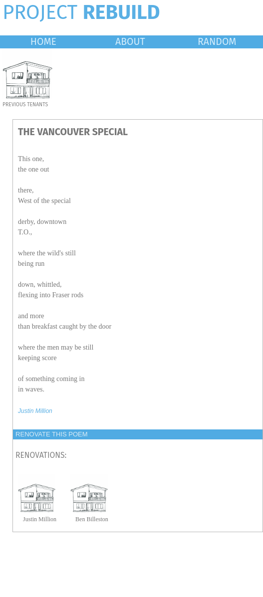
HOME (43, 41)
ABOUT (130, 41)
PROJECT (81, 12)
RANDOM (217, 41)
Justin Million (35, 410)
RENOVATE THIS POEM (51, 434)
